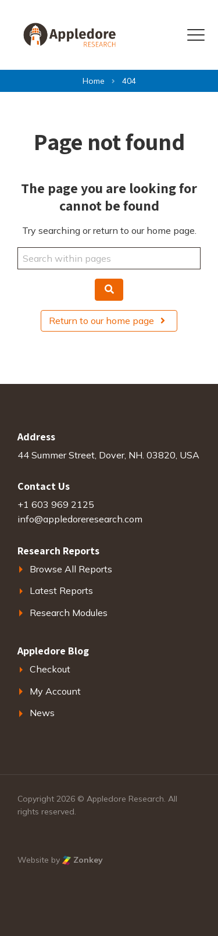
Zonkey (82, 860)
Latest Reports (61, 590)
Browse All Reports (71, 569)
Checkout (50, 669)
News (42, 712)
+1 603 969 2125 (55, 504)
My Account (55, 691)
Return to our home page (109, 320)
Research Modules (69, 612)
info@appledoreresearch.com (79, 519)
